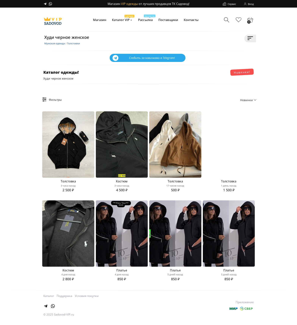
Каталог (48, 300)
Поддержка (64, 300)
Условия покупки (87, 300)
